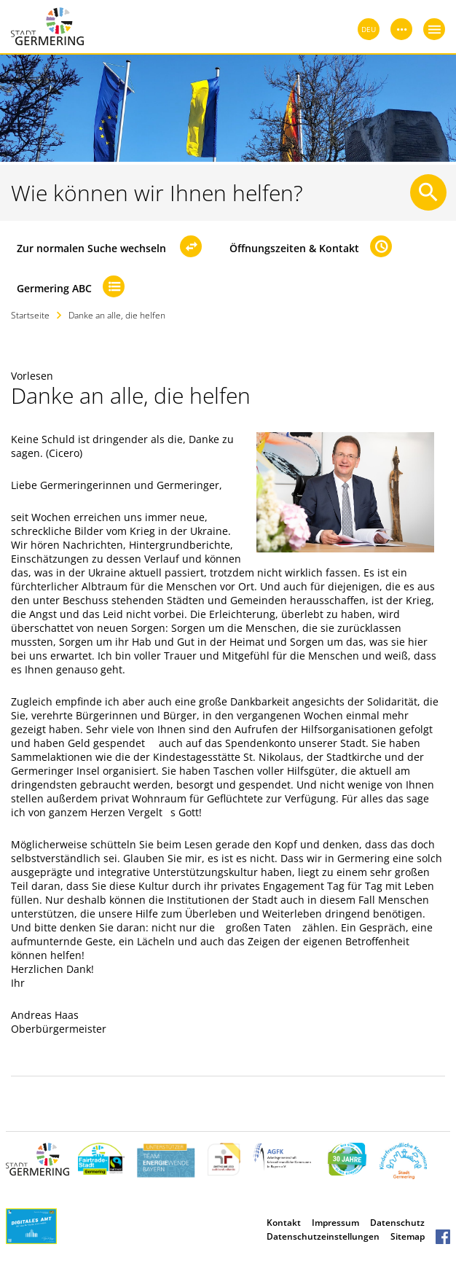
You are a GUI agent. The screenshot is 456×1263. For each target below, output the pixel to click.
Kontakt (284, 1222)
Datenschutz (397, 1222)
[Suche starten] (428, 192)
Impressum (335, 1222)
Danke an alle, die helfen (116, 315)
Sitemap (407, 1236)
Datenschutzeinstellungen (323, 1236)
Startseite (30, 315)
